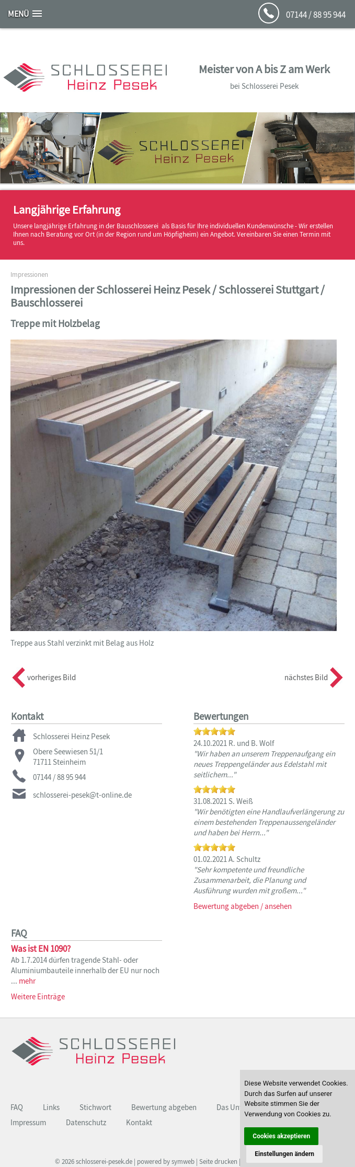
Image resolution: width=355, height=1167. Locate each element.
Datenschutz (86, 1122)
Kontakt (139, 1122)
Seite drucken (218, 1161)
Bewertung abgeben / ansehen (242, 906)
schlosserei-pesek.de (104, 1161)
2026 (68, 1161)
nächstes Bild (306, 677)
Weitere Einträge (38, 996)
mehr (27, 981)
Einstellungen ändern (284, 1154)
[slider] (214, 731)
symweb (182, 1161)
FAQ (16, 1107)
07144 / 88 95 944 (316, 14)
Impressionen (29, 274)
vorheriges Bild (51, 677)
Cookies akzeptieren (281, 1136)
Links (51, 1107)
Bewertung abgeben (164, 1107)
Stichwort (95, 1107)
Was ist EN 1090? (41, 948)
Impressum (28, 1122)
